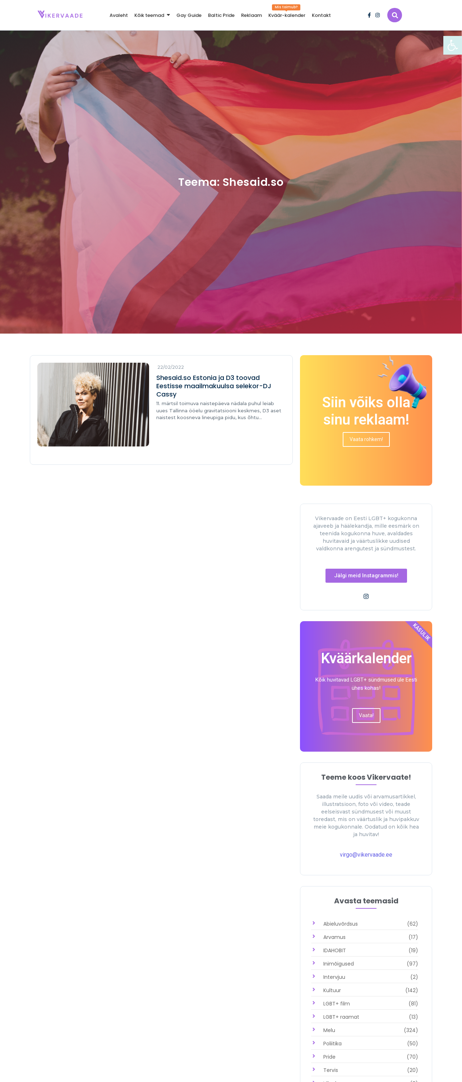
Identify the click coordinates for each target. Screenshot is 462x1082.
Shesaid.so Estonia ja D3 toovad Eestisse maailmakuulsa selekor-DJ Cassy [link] (213, 385)
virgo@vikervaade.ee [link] (366, 854)
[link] (452, 45)
